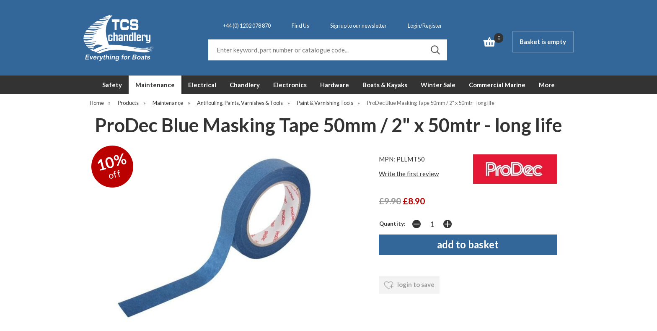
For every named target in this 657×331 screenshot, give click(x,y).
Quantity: (392, 223)
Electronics (290, 85)
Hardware (334, 85)
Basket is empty (543, 41)
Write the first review (409, 173)
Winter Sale (438, 85)
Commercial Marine (497, 85)
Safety (112, 85)
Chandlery (245, 85)
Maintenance (155, 85)
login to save (409, 285)
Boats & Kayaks (384, 85)
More (547, 85)
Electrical (202, 85)
